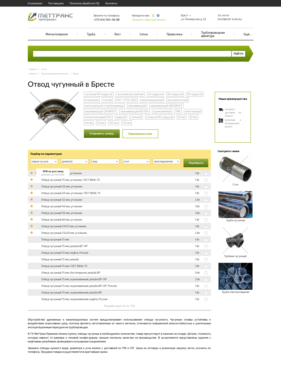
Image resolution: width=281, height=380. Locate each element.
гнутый (107, 99)
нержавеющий (137, 105)
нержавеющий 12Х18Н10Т (100, 111)
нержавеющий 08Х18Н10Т (166, 105)
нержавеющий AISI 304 (135, 111)
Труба (91, 34)
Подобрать (196, 162)
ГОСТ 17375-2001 (126, 99)
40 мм (89, 122)
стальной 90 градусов (159, 117)
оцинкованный (162, 111)
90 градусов (194, 94)
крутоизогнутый (178, 99)
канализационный (152, 99)
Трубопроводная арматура (213, 34)
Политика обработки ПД (84, 3)
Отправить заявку (102, 133)
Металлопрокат (57, 34)
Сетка (144, 34)
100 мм (113, 122)
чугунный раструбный (130, 94)
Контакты (111, 3)
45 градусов (155, 94)
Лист (117, 34)
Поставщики (56, 3)
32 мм (193, 117)
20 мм (181, 117)
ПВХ (178, 111)
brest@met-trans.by (230, 19)
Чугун (44, 69)
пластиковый (193, 111)
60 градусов (175, 94)
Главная (33, 69)
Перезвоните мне (140, 133)
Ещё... (248, 34)
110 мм (126, 122)
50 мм (101, 122)
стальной (136, 117)
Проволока (174, 34)
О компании (35, 3)
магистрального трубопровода (104, 105)
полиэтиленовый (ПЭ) (98, 117)
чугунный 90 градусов (98, 94)
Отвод (75, 73)
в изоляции (92, 99)
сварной (121, 117)
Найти (238, 53)
